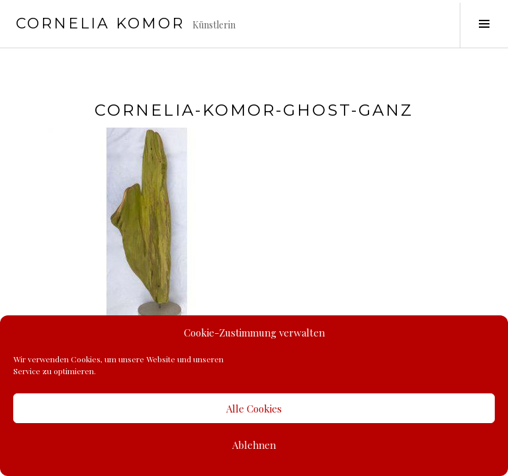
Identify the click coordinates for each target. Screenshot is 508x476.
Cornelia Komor (100, 23)
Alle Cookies (254, 408)
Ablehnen (254, 445)
